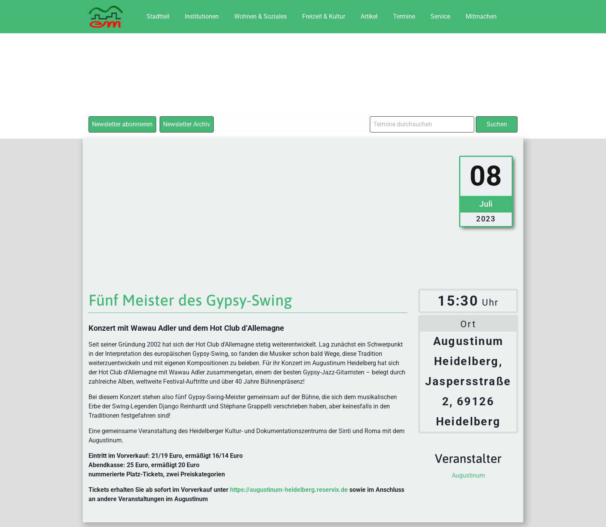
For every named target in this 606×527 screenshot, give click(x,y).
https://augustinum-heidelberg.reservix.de (289, 489)
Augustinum (468, 475)
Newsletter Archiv (186, 124)
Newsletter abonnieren (122, 124)
